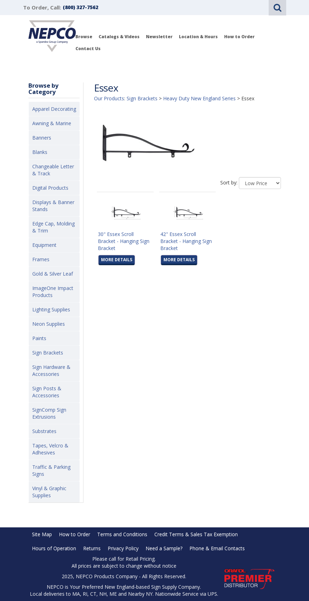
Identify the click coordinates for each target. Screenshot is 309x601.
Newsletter (159, 37)
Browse (83, 37)
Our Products (109, 98)
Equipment (44, 245)
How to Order (239, 37)
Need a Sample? (164, 548)
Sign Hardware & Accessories (51, 370)
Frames (40, 259)
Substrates (44, 431)
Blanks (39, 152)
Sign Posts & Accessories (46, 392)
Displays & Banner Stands (53, 205)
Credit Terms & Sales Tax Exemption (196, 534)
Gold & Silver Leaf (52, 273)
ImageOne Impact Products (52, 291)
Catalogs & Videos (119, 37)
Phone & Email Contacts (217, 548)
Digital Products (50, 187)
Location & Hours (198, 37)
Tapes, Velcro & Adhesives (50, 449)
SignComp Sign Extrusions (49, 413)
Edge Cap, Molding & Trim (53, 227)
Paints (39, 338)
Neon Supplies (48, 323)
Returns (92, 548)
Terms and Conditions (122, 534)
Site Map (42, 534)
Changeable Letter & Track (53, 170)
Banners (41, 137)
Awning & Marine (51, 123)
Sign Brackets (47, 352)
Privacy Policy (123, 548)
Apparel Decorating (54, 109)
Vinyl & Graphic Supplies (49, 492)
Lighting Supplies (51, 309)
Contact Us (88, 49)
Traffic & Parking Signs (51, 470)
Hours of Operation (54, 548)
